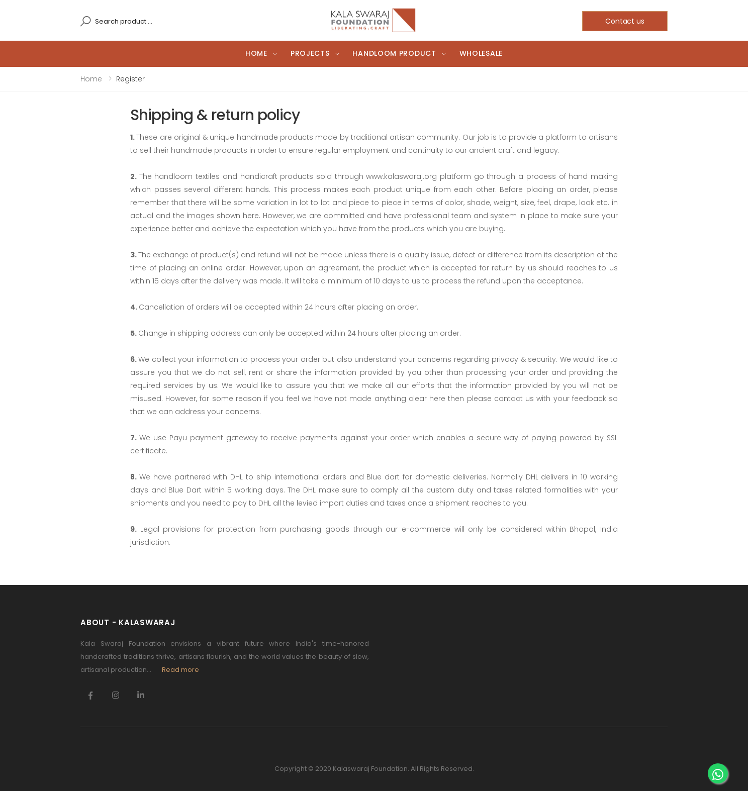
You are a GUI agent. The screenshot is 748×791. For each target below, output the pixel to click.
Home (256, 53)
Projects (310, 53)
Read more (180, 669)
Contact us (624, 21)
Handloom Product (394, 53)
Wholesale (481, 53)
